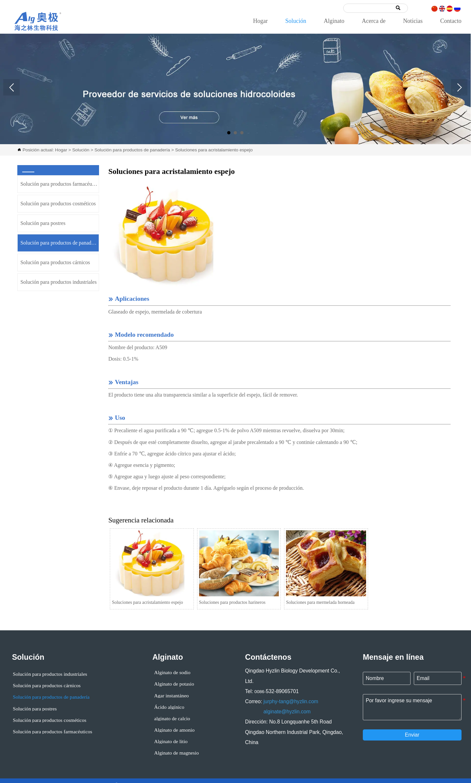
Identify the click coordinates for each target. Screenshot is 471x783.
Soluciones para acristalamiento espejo (214, 149)
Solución (80, 149)
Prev (11, 87)
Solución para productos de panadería (132, 149)
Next (459, 87)
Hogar (61, 149)
